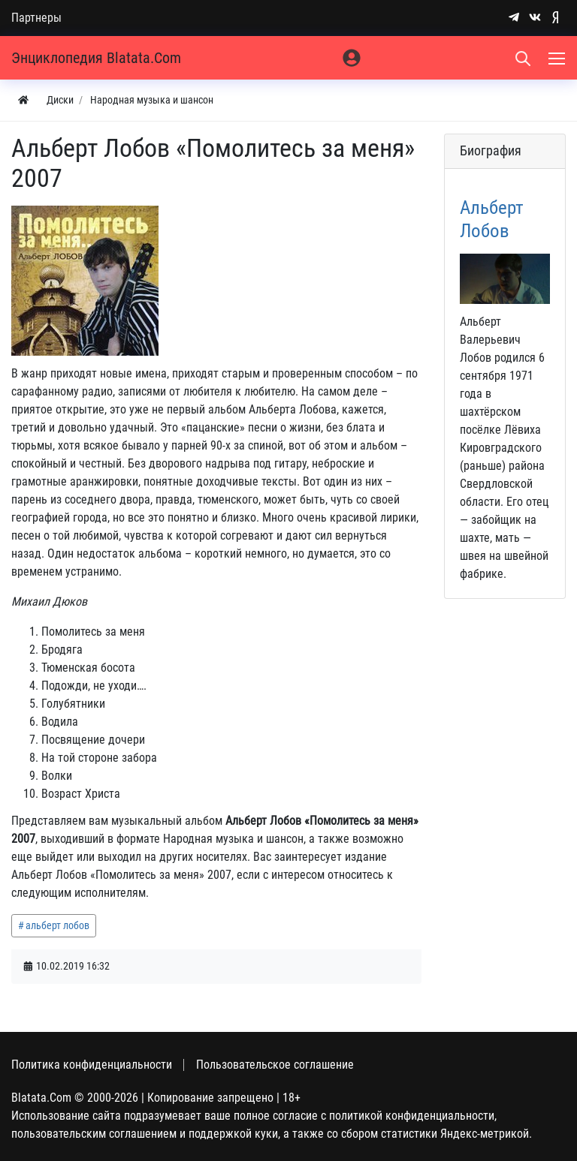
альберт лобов (57, 925)
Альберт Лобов (492, 218)
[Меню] (558, 58)
